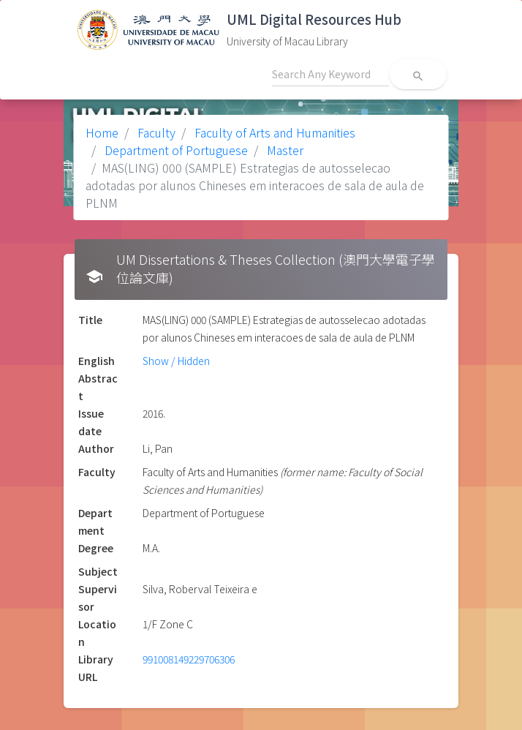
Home (102, 132)
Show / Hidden (176, 360)
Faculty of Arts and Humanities (273, 132)
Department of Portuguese (175, 150)
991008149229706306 (189, 659)
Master (283, 150)
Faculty (155, 132)
